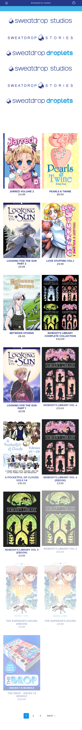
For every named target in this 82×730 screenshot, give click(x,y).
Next (51, 716)
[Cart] (75, 2)
